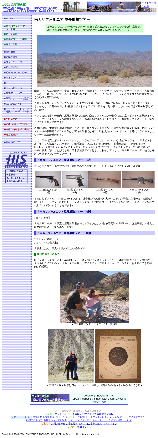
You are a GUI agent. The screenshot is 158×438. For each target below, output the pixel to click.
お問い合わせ (99, 402)
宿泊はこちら (84, 426)
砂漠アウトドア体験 (90, 414)
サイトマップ (148, 3)
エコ (125, 417)
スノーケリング (64, 417)
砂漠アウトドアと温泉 (55, 420)
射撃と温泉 (49, 417)
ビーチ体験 (73, 414)
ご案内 (145, 6)
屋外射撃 (37, 417)
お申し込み (72, 423)
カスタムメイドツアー (79, 420)
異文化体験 (107, 414)
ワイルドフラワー (138, 417)
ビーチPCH (79, 417)
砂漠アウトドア (34, 420)
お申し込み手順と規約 (90, 423)
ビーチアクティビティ (97, 417)
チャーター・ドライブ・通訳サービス (112, 420)
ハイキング (116, 417)
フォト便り (60, 414)
